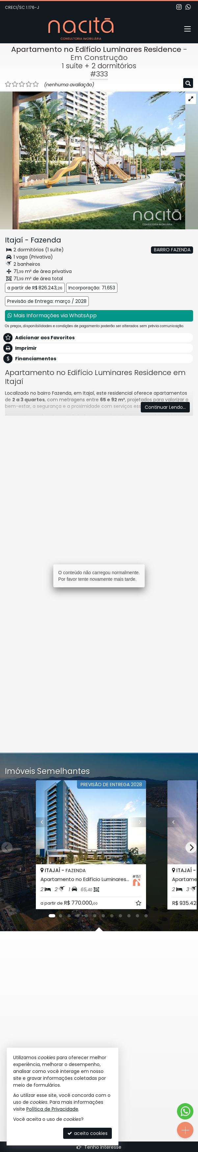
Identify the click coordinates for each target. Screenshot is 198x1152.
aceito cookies (87, 1133)
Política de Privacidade (52, 1109)
